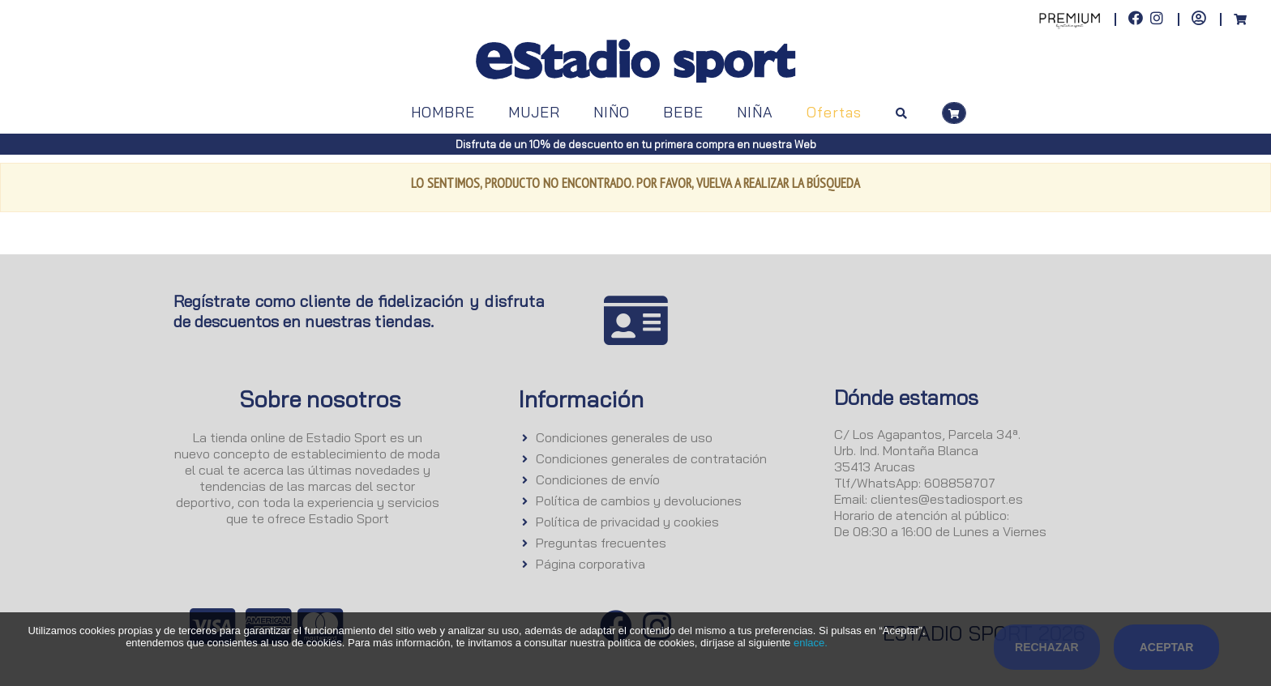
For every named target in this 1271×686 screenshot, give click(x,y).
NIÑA (755, 112)
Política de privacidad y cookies (627, 521)
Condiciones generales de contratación (651, 458)
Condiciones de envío (598, 479)
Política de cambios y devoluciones (639, 500)
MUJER (534, 112)
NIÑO (611, 112)
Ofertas (834, 112)
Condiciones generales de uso (624, 437)
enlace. (811, 643)
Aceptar (1167, 647)
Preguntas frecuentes (601, 543)
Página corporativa (590, 564)
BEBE (683, 112)
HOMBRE (443, 112)
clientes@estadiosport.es (947, 499)
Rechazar (1047, 647)
